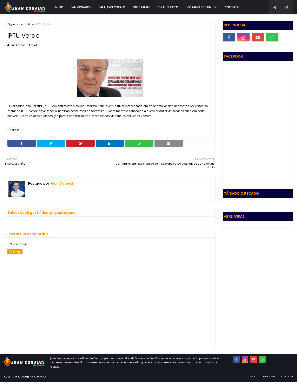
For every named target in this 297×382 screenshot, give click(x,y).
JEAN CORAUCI (36, 376)
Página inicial (14, 24)
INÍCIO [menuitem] (58, 7)
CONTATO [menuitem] (232, 7)
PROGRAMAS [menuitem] (141, 7)
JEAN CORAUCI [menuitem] (80, 7)
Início (253, 376)
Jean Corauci (18, 45)
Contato (287, 376)
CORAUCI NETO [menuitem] (167, 7)
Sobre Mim (269, 376)
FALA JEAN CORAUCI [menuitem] (112, 7)
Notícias (29, 24)
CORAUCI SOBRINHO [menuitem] (201, 7)
